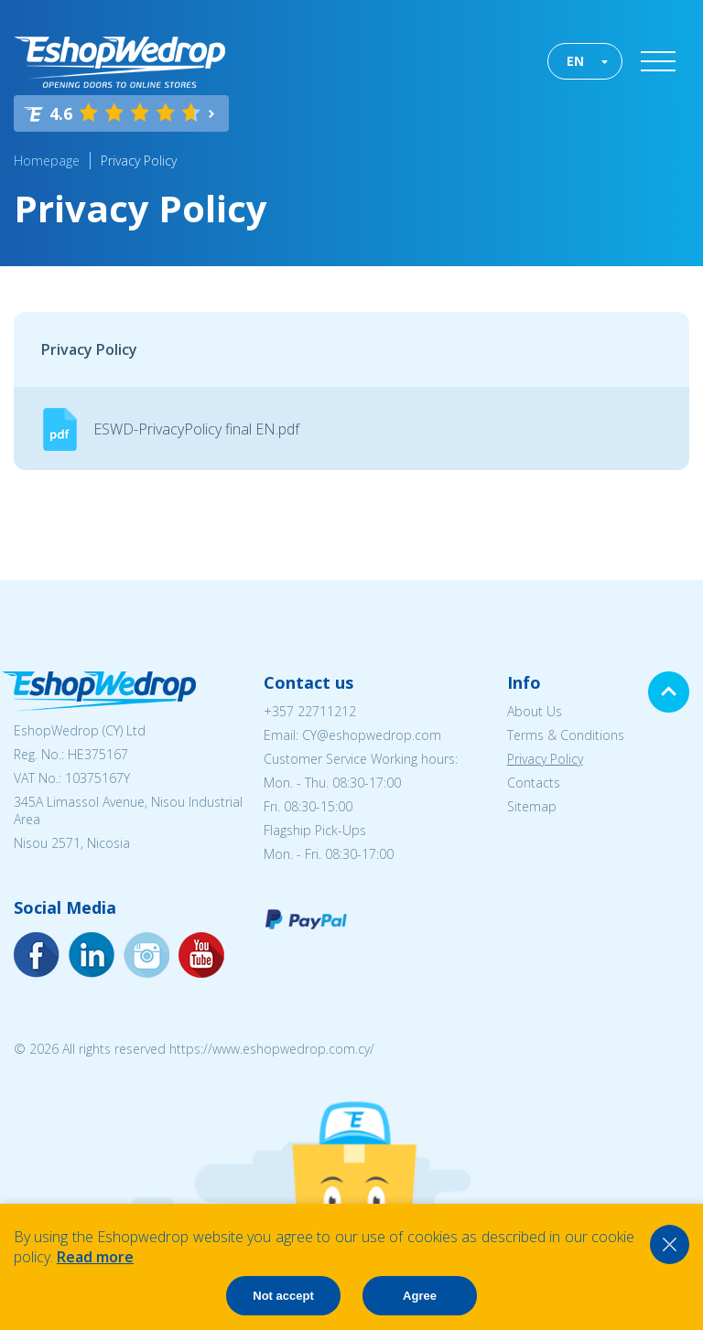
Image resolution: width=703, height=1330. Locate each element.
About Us (534, 711)
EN (575, 61)
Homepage (47, 160)
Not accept (283, 1296)
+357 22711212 (310, 711)
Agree (420, 1296)
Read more (95, 1257)
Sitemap (532, 806)
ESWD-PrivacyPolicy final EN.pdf (196, 429)
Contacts (533, 782)
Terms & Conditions (565, 735)
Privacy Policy (139, 160)
